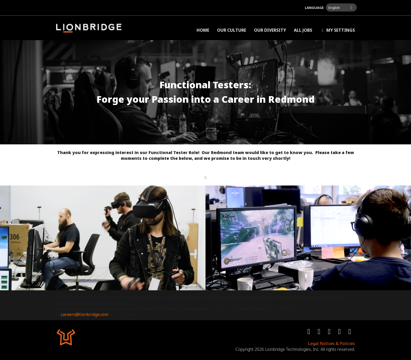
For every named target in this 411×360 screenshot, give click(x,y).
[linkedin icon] (350, 332)
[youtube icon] (340, 332)
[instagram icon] (329, 332)
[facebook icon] (309, 332)
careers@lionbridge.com (84, 314)
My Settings (337, 30)
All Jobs (303, 30)
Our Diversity (270, 30)
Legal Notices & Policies (331, 343)
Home (203, 30)
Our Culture (231, 30)
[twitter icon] (319, 332)
